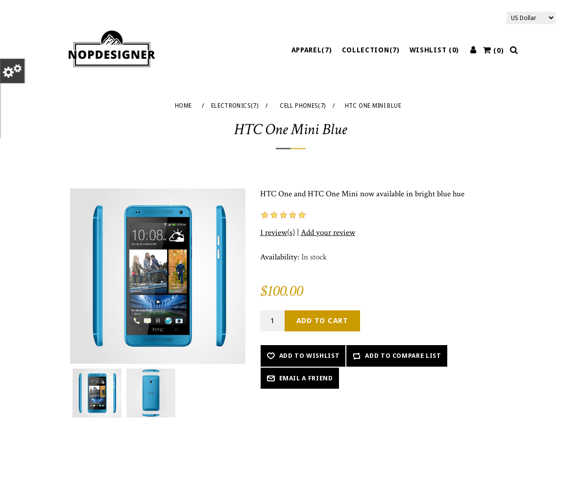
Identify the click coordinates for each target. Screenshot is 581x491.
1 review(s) (277, 232)
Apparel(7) (311, 50)
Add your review (328, 232)
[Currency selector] (531, 18)
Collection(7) (371, 50)
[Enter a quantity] (272, 320)
